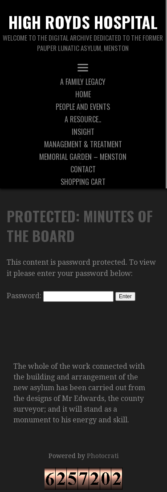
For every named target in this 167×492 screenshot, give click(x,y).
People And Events (83, 106)
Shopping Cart (83, 181)
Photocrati (103, 455)
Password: (60, 296)
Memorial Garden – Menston (82, 156)
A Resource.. (83, 119)
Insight (83, 131)
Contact (83, 169)
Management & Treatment (83, 144)
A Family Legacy (83, 81)
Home (83, 94)
